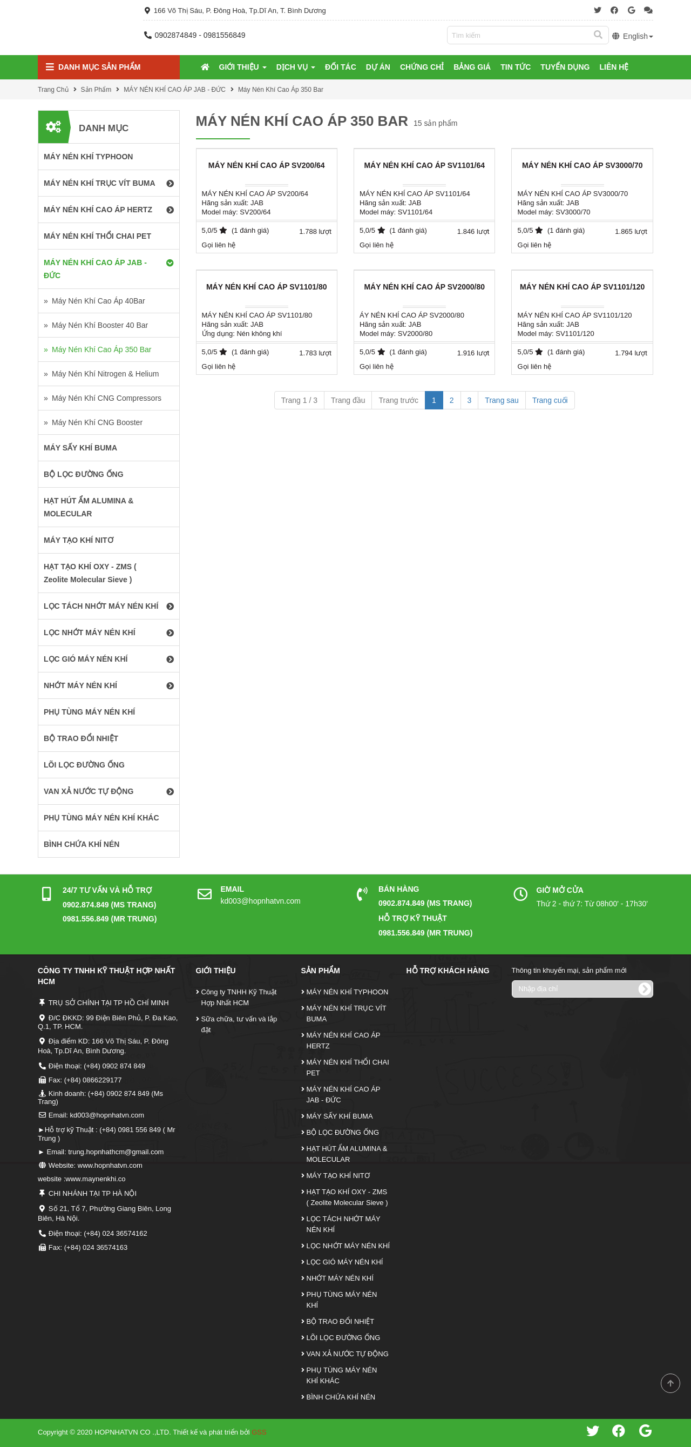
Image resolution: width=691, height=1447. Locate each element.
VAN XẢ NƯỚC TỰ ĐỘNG (348, 1354)
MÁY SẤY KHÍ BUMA (340, 1116)
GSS (259, 1432)
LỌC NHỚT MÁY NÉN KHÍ (348, 1246)
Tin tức (515, 67)
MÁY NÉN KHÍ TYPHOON (348, 992)
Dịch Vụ (295, 67)
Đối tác (340, 67)
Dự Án (378, 67)
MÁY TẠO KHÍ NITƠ (338, 1176)
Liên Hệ (613, 67)
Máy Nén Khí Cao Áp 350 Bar (280, 89)
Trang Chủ (53, 89)
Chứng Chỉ (422, 67)
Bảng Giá (472, 67)
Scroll (670, 1383)
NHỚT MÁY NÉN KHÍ (340, 1278)
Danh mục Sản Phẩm (93, 67)
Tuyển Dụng (565, 67)
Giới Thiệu (243, 67)
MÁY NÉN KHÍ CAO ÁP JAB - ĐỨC (175, 89)
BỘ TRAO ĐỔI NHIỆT (341, 1321)
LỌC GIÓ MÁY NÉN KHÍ (345, 1262)
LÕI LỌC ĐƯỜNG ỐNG (344, 1338)
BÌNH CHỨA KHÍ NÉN (341, 1397)
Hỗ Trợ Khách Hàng (448, 970)
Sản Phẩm (96, 89)
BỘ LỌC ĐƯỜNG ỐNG (343, 1132)
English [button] (632, 36)
